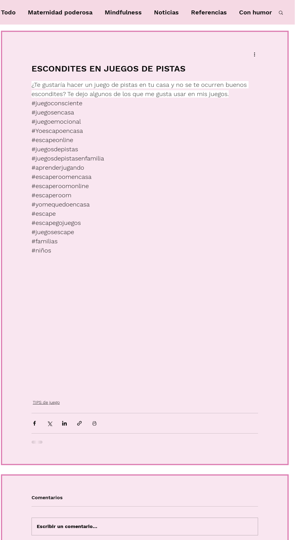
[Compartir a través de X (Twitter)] (49, 423)
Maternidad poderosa (60, 12)
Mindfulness (123, 12)
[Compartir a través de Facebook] (34, 423)
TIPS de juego (46, 402)
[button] (281, 12)
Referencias (209, 12)
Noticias (166, 12)
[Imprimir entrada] (94, 423)
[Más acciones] (254, 54)
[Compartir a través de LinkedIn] (64, 423)
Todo (8, 12)
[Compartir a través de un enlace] (79, 423)
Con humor (255, 12)
